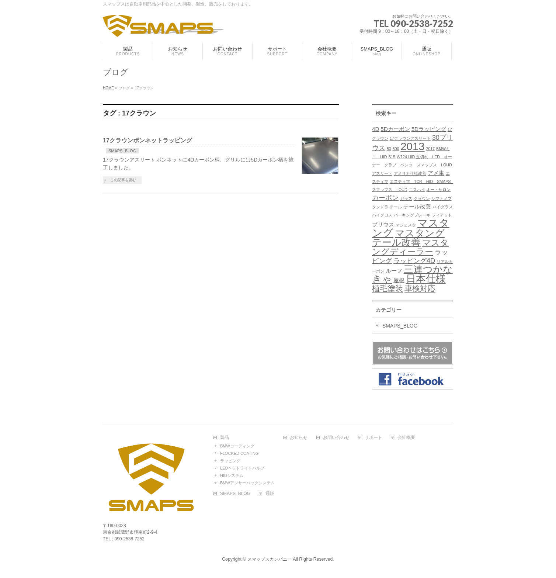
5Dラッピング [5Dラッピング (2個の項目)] (428, 129)
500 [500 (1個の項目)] (396, 148)
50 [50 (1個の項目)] (389, 148)
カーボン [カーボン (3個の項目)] (385, 197)
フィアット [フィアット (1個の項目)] (442, 215)
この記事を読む (123, 180)
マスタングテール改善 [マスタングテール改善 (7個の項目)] (408, 238)
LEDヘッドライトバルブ (242, 468)
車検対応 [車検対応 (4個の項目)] (419, 288)
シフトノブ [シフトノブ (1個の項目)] (441, 198)
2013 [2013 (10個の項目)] (412, 146)
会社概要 (406, 437)
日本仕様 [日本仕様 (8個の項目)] (426, 278)
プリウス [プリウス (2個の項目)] (383, 224)
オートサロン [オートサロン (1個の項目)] (438, 189)
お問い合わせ (336, 437)
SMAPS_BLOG (122, 151)
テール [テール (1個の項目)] (396, 207)
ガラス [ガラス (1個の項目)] (406, 198)
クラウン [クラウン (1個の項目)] (422, 198)
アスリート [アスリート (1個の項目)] (382, 173)
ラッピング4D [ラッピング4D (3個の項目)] (414, 260)
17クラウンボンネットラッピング (147, 140)
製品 (224, 437)
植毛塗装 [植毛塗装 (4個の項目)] (387, 288)
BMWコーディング (237, 446)
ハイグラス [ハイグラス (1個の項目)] (442, 207)
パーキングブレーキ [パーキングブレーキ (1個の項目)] (412, 215)
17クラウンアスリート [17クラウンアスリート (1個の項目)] (410, 138)
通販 (269, 493)
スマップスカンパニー (269, 559)
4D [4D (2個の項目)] (375, 129)
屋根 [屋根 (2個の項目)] (398, 280)
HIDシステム (231, 475)
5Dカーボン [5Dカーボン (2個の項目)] (395, 129)
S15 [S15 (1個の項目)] (391, 157)
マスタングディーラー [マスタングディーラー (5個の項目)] (410, 247)
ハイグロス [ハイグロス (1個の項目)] (382, 215)
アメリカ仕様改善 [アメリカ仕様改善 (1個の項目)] (410, 173)
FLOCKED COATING (239, 453)
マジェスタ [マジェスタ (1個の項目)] (406, 225)
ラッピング (230, 460)
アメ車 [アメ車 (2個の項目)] (436, 173)
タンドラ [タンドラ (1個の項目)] (380, 207)
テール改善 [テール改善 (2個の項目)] (417, 206)
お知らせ (298, 437)
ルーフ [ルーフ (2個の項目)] (394, 270)
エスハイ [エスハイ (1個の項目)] (417, 189)
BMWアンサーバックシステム (247, 483)
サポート (373, 437)
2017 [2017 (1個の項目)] (430, 148)
